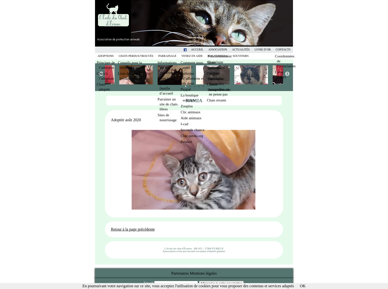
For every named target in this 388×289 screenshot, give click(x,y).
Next (287, 74)
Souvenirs (241, 56)
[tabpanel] (213, 74)
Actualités (241, 49)
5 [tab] (202, 85)
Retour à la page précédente (133, 229)
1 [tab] (184, 85)
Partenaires (180, 273)
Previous (101, 74)
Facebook (191, 49)
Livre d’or (263, 49)
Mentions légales (203, 273)
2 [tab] (189, 85)
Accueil (197, 49)
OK (303, 286)
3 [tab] (193, 85)
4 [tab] (197, 85)
